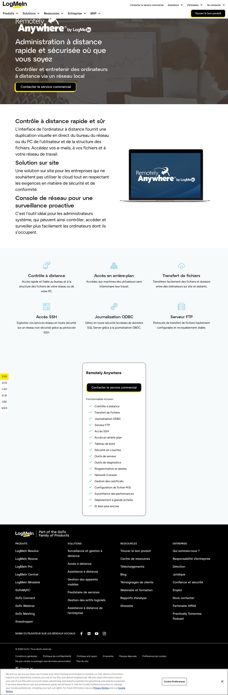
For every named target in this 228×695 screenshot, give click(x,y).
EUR (4, 414)
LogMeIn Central (26, 592)
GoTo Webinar (25, 624)
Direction (179, 585)
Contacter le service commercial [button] (46, 105)
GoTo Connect (25, 616)
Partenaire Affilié (184, 624)
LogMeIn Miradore (27, 600)
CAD (4, 407)
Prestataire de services (83, 610)
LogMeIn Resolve (27, 569)
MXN (4, 426)
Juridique (179, 592)
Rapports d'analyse (133, 616)
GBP (4, 420)
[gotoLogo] (15, 4)
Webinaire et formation (136, 608)
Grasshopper (24, 639)
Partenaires (193, 5)
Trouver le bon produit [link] (208, 13)
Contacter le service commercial (147, 5)
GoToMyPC (22, 608)
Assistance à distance (83, 590)
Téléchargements (132, 585)
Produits (8, 13)
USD (4, 395)
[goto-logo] (114, 552)
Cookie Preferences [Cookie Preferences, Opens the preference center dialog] (174, 681)
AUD (4, 401)
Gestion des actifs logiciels (86, 618)
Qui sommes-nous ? (186, 569)
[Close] (222, 681)
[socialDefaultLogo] (81, 652)
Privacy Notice (101, 688)
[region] (114, 682)
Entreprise (75, 13)
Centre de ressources (135, 577)
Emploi (177, 608)
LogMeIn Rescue (26, 577)
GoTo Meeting (25, 632)
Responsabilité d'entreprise (191, 577)
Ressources (51, 13)
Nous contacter (183, 616)
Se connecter (214, 5)
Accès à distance (80, 582)
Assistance (173, 5)
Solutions (29, 13)
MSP (93, 13)
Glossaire (126, 624)
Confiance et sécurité (188, 600)
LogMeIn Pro (23, 585)
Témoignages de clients (136, 600)
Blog (123, 592)
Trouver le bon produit (135, 569)
